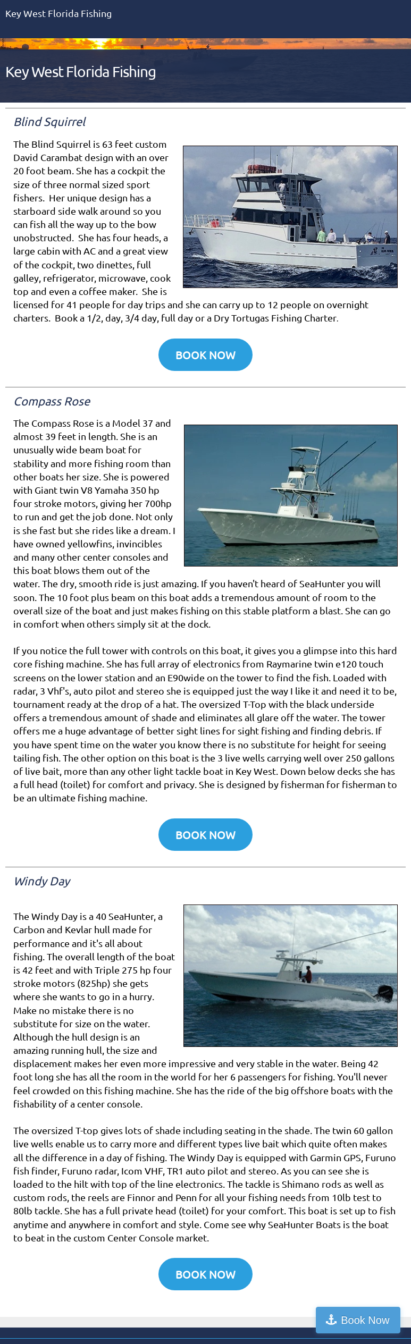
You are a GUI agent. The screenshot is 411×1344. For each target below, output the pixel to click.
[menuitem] (327, 78)
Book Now (365, 1320)
